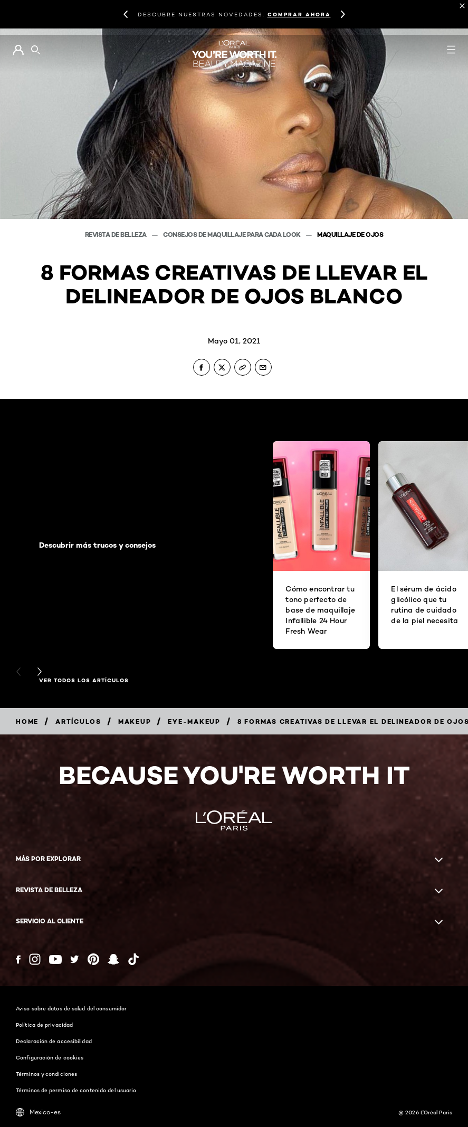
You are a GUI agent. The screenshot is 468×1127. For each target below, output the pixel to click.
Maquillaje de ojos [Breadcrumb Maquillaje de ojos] (350, 234)
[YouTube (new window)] (55, 959)
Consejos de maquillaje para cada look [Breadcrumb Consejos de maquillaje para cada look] (232, 234)
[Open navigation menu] (451, 49)
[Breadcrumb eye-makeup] (194, 721)
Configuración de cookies (49, 1057)
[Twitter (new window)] (74, 959)
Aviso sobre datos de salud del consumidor (71, 1008)
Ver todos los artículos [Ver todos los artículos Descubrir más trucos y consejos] (84, 680)
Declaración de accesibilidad (54, 1041)
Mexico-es (38, 1112)
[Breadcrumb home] (27, 721)
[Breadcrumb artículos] (78, 721)
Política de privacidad (44, 1024)
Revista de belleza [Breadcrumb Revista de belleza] (116, 234)
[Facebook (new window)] (18, 959)
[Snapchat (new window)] (113, 959)
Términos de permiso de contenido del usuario (76, 1090)
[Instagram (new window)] (35, 959)
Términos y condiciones (46, 1074)
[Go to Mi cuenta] (18, 50)
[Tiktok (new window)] (133, 959)
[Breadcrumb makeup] (134, 721)
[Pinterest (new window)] (93, 959)
